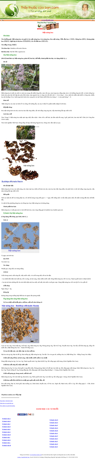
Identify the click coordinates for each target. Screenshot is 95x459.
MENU (93, 20)
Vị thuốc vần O (54, 422)
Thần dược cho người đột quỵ (6, 403)
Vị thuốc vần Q (54, 428)
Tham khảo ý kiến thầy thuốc (6, 400)
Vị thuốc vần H (6, 435)
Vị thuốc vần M (6, 445)
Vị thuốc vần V (54, 441)
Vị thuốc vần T (54, 436)
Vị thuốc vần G (6, 432)
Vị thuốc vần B (6, 421)
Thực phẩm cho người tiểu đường (7, 405)
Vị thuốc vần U (54, 439)
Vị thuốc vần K (6, 440)
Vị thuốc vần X (54, 444)
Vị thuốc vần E (6, 429)
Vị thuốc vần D (6, 426)
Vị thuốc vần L (6, 443)
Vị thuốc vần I (6, 437)
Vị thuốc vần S (54, 433)
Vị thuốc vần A (6, 418)
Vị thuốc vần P (54, 425)
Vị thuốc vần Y (54, 447)
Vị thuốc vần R (54, 430)
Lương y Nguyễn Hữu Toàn (23, 457)
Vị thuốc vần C (6, 424)
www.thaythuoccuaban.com (36, 454)
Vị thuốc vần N (54, 420)
